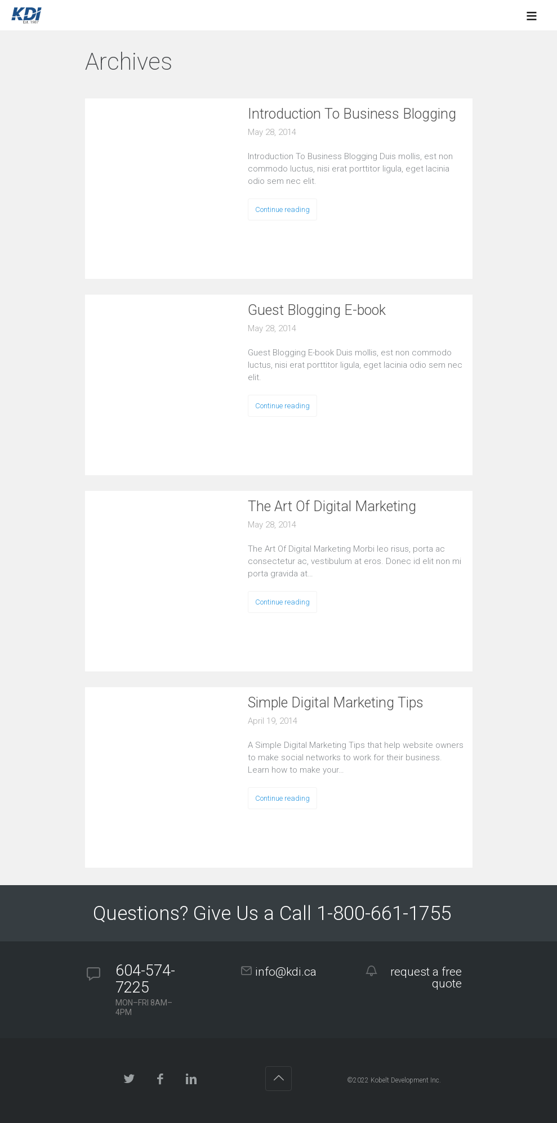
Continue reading (282, 209)
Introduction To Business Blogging (352, 114)
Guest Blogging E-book (317, 310)
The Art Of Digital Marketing (332, 506)
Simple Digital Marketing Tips (336, 702)
